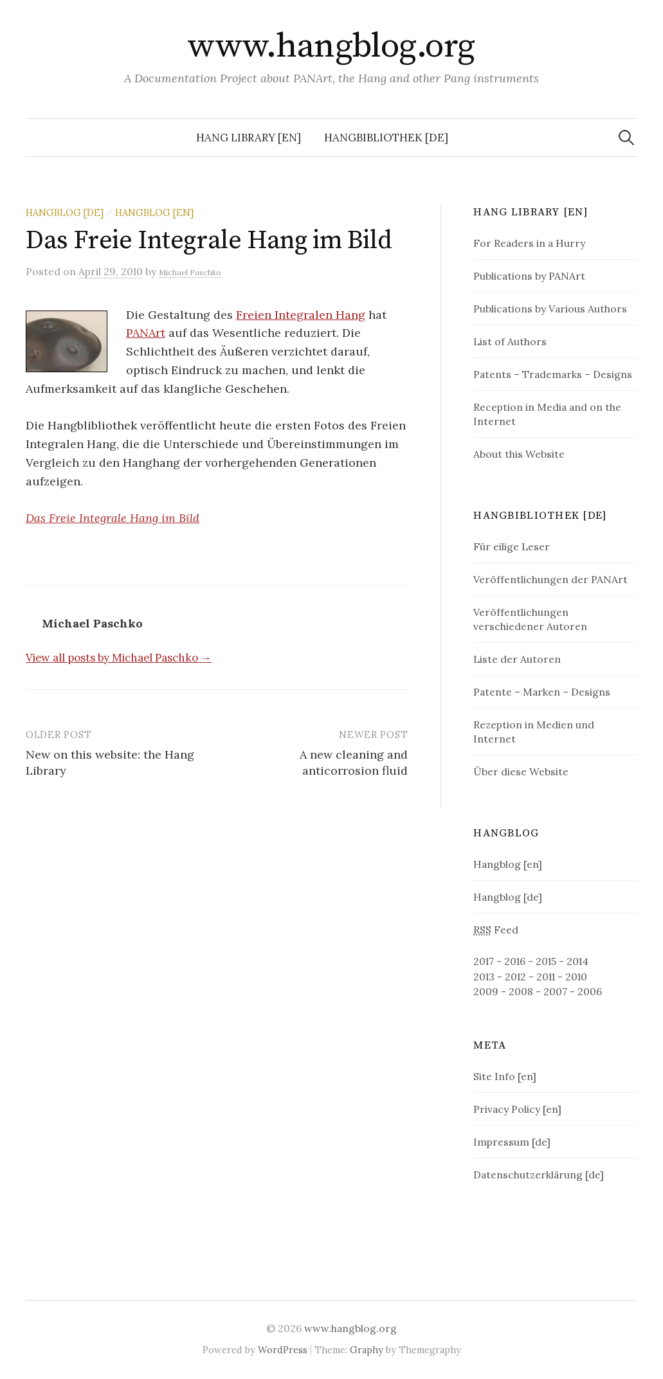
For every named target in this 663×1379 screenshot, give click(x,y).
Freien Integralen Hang (300, 314)
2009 (485, 991)
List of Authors (510, 341)
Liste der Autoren (517, 659)
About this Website (519, 453)
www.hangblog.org (331, 46)
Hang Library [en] (248, 138)
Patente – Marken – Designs (541, 691)
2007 (555, 991)
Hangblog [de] (65, 212)
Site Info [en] (504, 1076)
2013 (484, 976)
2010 (576, 976)
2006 (589, 991)
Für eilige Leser (511, 546)
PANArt (145, 332)
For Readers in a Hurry (529, 243)
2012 (515, 976)
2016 (514, 961)
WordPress (282, 1350)
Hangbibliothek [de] (386, 138)
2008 (521, 991)
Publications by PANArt (529, 275)
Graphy (366, 1350)
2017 (483, 961)
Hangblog (506, 833)
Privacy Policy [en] (517, 1109)
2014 (577, 961)
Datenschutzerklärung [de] (538, 1174)
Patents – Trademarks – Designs (552, 374)
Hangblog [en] (154, 212)
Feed (495, 929)
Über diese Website (520, 771)
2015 (546, 961)
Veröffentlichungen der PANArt (550, 579)
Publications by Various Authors (550, 308)
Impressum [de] (511, 1141)
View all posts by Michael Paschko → (119, 658)
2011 (545, 976)
